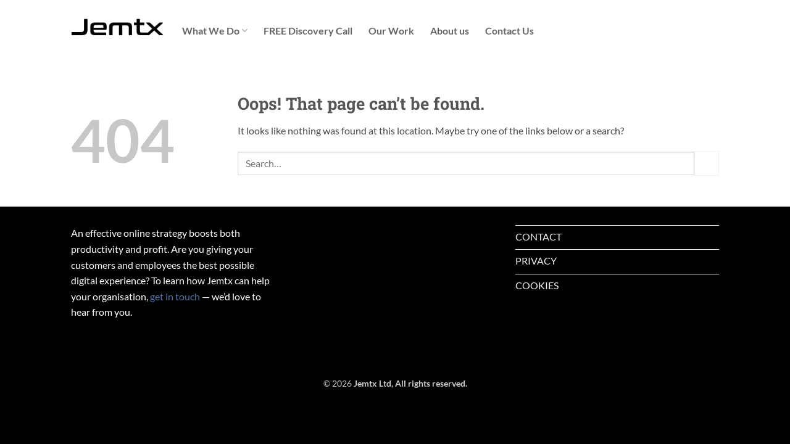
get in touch (175, 296)
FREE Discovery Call (308, 30)
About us (449, 30)
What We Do (214, 31)
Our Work (391, 30)
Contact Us (509, 30)
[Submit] (706, 163)
